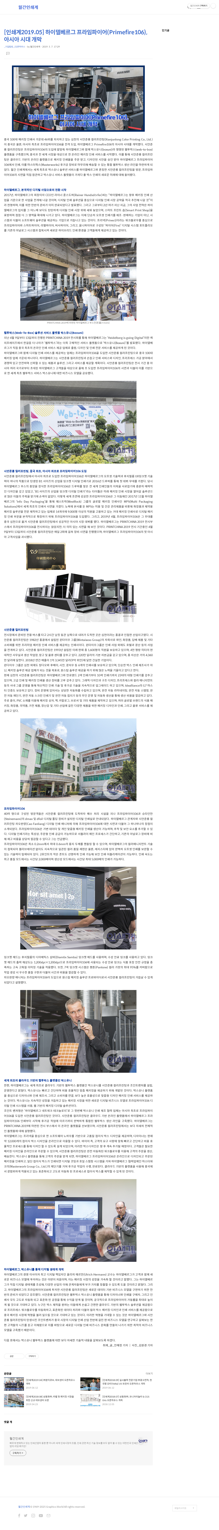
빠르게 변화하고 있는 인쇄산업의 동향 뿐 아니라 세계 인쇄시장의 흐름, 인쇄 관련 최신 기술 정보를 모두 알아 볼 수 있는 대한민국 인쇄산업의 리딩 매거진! (74, 1444)
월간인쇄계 (28, 7)
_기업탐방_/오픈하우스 (14, 46)
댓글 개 (8, 1422)
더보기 (149, 1373)
